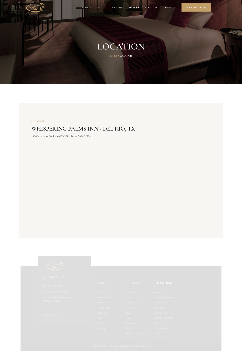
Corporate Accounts (162, 298)
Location (151, 7)
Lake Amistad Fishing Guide (163, 320)
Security (102, 303)
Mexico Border (160, 327)
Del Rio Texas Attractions (159, 305)
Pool (127, 317)
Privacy (101, 322)
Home (86, 7)
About (101, 7)
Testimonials (104, 308)
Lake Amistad (159, 312)
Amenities (130, 293)
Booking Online (196, 7)
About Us (102, 293)
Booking (117, 7)
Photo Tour (103, 312)
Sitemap (102, 327)
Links (100, 317)
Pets (127, 337)
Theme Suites (131, 303)
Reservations (159, 293)
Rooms (133, 7)
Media (156, 332)
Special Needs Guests (135, 332)
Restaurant (130, 322)
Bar (127, 327)
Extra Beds (130, 308)
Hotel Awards (104, 298)
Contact (169, 7)
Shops (128, 312)
